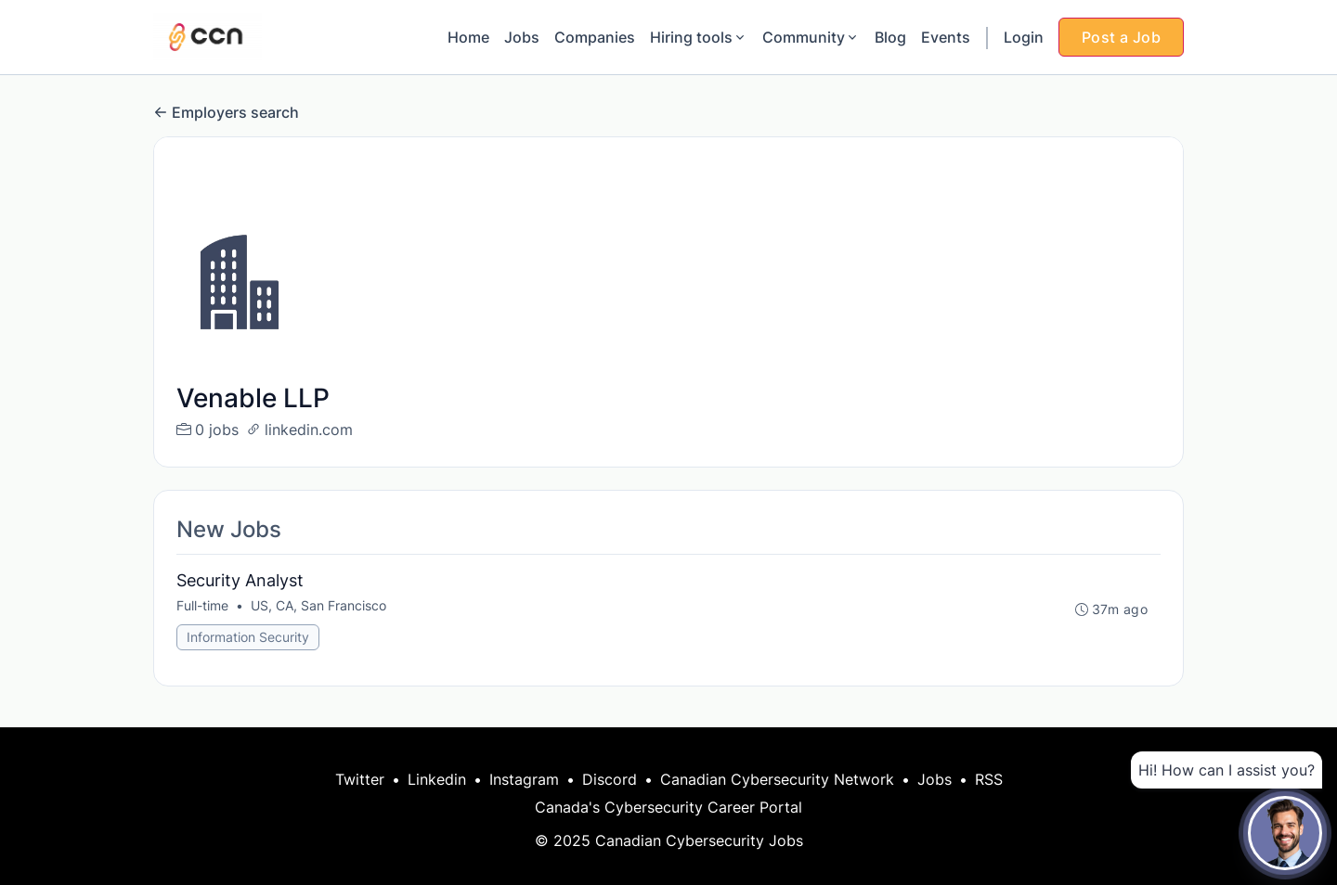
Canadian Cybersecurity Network (777, 779)
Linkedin (437, 779)
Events (945, 37)
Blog (890, 37)
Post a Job (1121, 37)
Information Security (248, 637)
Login (1024, 37)
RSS (989, 779)
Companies (594, 37)
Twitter (359, 779)
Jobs (521, 37)
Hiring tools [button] (698, 37)
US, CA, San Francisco (318, 605)
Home (468, 37)
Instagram (524, 779)
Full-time (202, 605)
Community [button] (811, 37)
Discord (609, 779)
